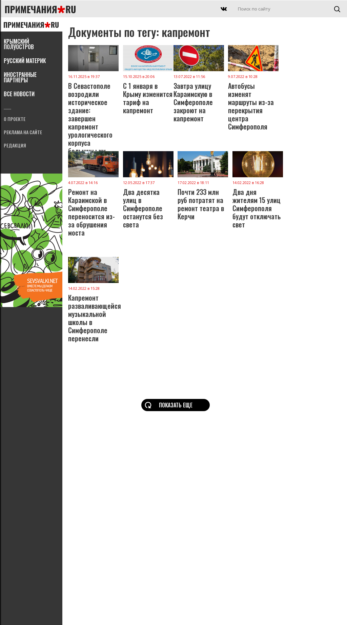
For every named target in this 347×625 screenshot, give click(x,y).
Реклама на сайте (23, 133)
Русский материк (25, 61)
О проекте (14, 119)
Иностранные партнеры (20, 78)
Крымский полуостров (19, 45)
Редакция (15, 146)
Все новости (19, 94)
